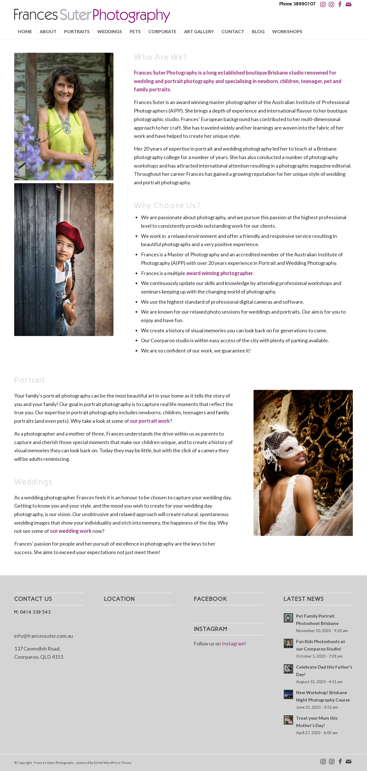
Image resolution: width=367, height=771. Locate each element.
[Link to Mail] (348, 4)
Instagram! (234, 643)
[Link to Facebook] (340, 4)
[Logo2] (92, 16)
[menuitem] (25, 31)
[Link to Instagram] (323, 4)
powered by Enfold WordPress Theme (104, 762)
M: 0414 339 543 (32, 612)
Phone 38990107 (297, 4)
